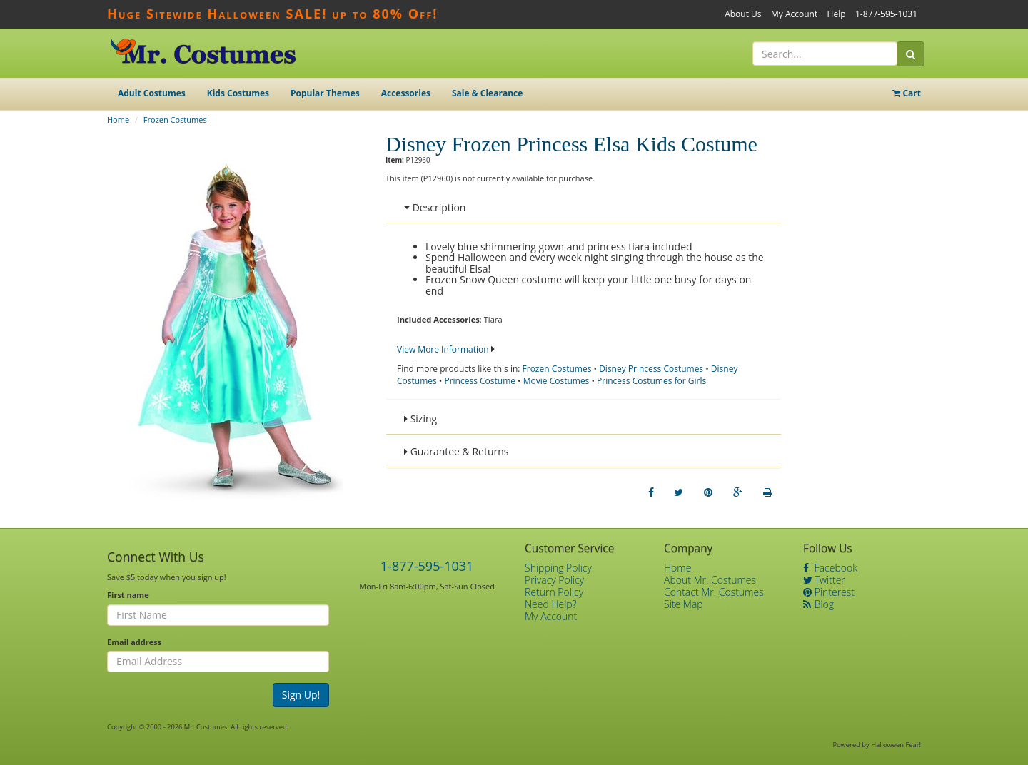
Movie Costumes (556, 381)
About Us (743, 14)
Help (836, 14)
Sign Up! (301, 694)
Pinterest (829, 592)
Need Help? (551, 604)
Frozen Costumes (175, 119)
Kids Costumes (238, 93)
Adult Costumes (152, 93)
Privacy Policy (554, 580)
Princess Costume (479, 381)
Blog (818, 604)
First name (128, 594)
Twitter (824, 580)
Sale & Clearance (487, 93)
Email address (134, 642)
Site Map (683, 604)
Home (118, 119)
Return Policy (554, 592)
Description (434, 207)
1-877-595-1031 (886, 14)
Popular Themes (325, 93)
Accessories (405, 93)
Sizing (420, 418)
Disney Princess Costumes (651, 369)
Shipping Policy (558, 567)
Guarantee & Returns (456, 451)
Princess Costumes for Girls (651, 381)
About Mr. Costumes (710, 580)
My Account (794, 14)
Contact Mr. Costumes (714, 592)
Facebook (830, 567)
